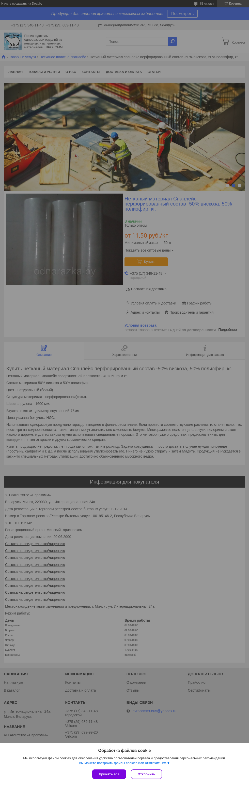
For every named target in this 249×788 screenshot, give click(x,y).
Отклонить (146, 774)
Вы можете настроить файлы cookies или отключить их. (123, 763)
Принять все (109, 774)
